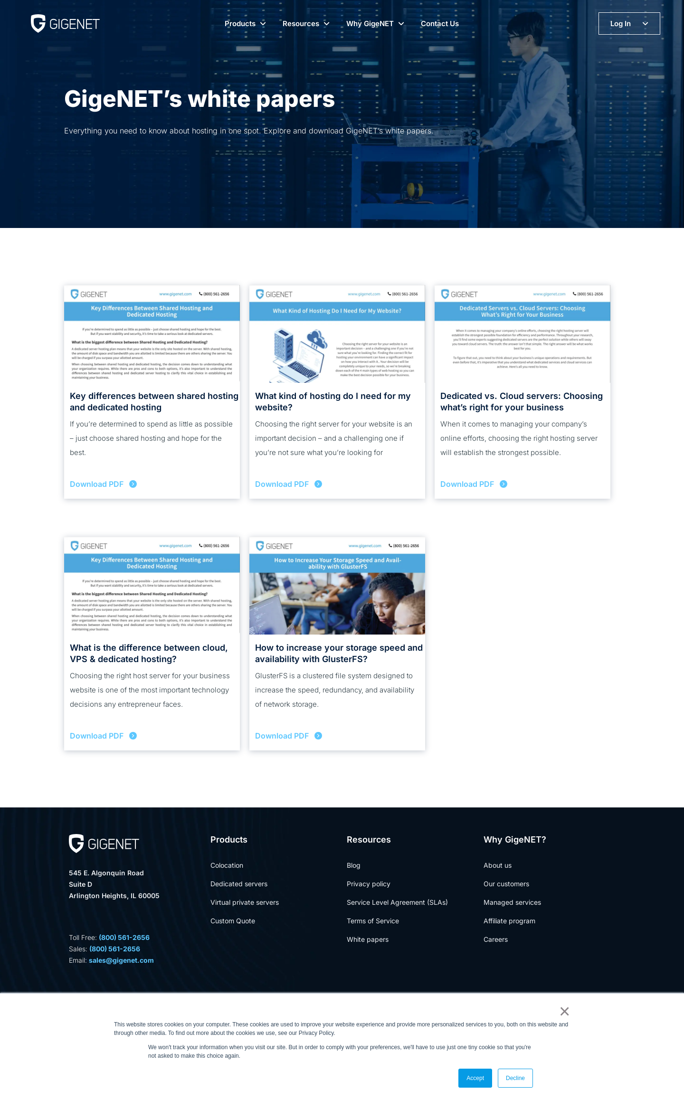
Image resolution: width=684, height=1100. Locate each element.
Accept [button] (475, 1078)
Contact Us (440, 23)
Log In (620, 23)
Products (240, 23)
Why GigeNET (370, 23)
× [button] (562, 1011)
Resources (301, 23)
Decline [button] (515, 1078)
